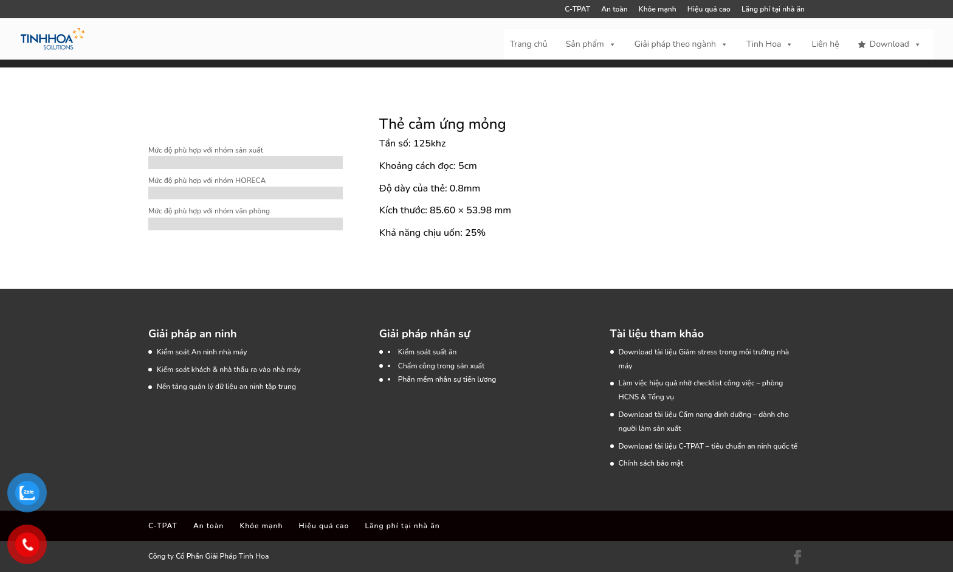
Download (895, 44)
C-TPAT (577, 9)
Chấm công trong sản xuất (441, 366)
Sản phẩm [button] (591, 44)
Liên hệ (825, 44)
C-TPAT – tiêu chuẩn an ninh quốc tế (737, 446)
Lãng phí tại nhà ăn (773, 9)
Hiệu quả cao (709, 9)
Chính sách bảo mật (651, 463)
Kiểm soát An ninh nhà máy (202, 352)
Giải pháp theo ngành (681, 44)
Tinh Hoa (769, 44)
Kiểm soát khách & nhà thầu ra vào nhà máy (229, 369)
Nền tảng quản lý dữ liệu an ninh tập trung (226, 386)
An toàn (614, 9)
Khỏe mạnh (657, 9)
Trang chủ (529, 44)
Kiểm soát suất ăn (427, 352)
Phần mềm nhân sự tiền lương (447, 379)
